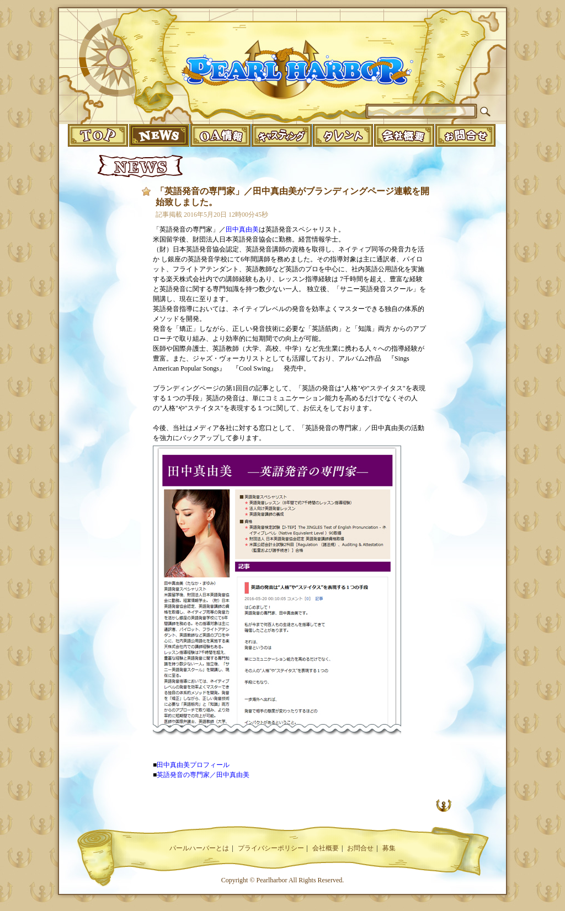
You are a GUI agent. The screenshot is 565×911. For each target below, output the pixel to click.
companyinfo (404, 135)
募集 (389, 848)
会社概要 (325, 848)
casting (282, 135)
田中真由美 (242, 229)
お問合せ (360, 848)
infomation (465, 135)
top (98, 135)
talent (343, 135)
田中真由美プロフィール (193, 765)
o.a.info (220, 135)
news (159, 135)
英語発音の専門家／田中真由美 (203, 775)
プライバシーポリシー (271, 848)
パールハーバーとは (199, 848)
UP (444, 805)
